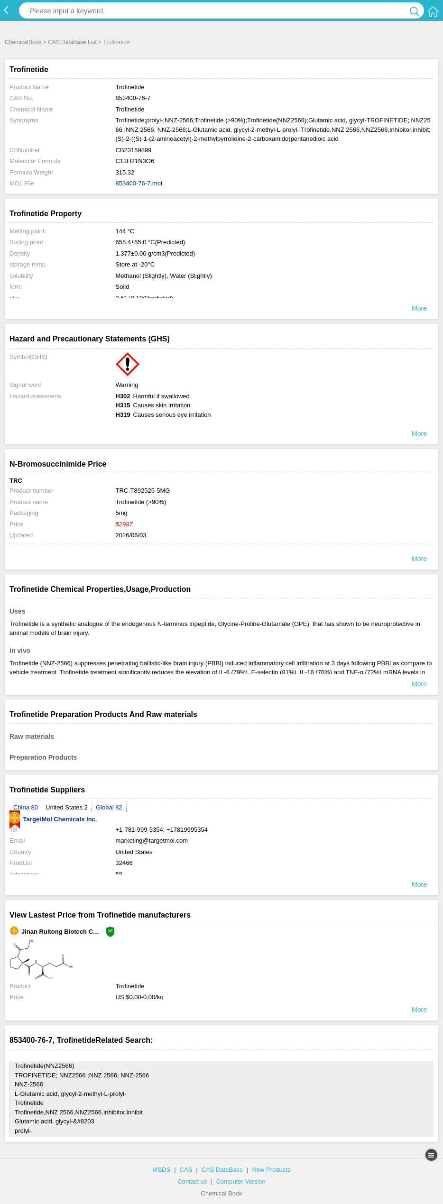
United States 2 (67, 807)
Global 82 (109, 807)
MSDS (162, 1169)
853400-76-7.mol (139, 183)
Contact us (192, 1181)
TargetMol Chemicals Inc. (53, 819)
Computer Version (241, 1181)
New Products (271, 1169)
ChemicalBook (23, 42)
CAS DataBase (222, 1169)
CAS (186, 1169)
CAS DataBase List (72, 42)
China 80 (25, 807)
